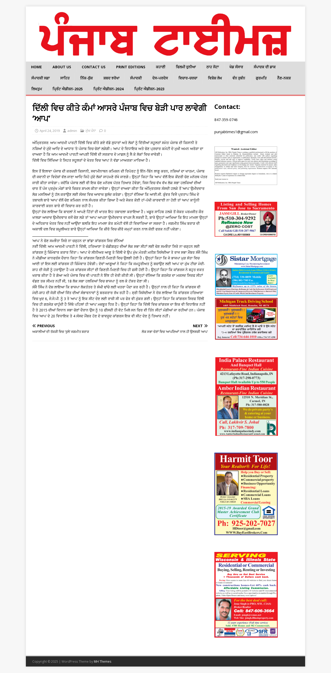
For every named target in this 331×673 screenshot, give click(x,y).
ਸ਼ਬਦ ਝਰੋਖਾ (111, 78)
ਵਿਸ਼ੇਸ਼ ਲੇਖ (215, 78)
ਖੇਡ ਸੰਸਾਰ (236, 66)
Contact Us (94, 66)
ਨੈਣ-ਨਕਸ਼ (284, 78)
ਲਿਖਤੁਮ (36, 88)
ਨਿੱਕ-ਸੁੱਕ (86, 78)
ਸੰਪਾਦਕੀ (136, 78)
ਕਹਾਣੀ (160, 66)
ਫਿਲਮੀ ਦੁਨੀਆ (186, 66)
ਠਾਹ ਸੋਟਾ (212, 66)
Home (36, 66)
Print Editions (130, 66)
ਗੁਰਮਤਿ (261, 78)
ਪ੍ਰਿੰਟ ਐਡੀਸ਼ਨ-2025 (67, 88)
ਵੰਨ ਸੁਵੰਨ (238, 78)
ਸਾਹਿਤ (65, 78)
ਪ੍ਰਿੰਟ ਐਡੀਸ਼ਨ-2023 (149, 88)
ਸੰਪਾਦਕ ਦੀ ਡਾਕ (265, 66)
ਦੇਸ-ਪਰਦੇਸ (160, 78)
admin (72, 130)
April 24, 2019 (50, 130)
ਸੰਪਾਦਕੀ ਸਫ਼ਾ (40, 78)
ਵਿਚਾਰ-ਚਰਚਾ (187, 78)
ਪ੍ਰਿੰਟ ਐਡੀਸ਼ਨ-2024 (108, 88)
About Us (61, 66)
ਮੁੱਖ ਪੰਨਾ (91, 130)
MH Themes (102, 661)
